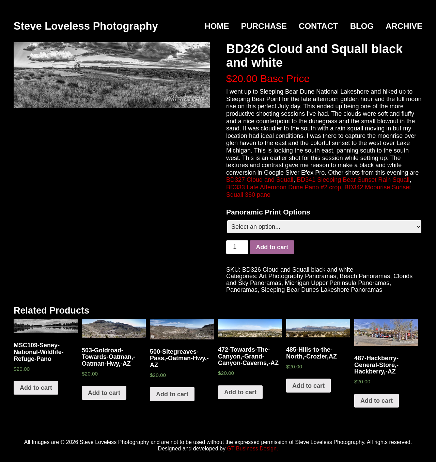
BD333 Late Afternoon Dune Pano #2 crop (283, 187)
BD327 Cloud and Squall (259, 179)
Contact (318, 26)
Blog (362, 26)
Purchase (264, 26)
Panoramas (242, 289)
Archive (404, 26)
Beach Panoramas (365, 276)
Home (216, 26)
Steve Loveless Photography (86, 26)
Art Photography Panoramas (297, 276)
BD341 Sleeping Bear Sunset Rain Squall (353, 179)
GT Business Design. (252, 448)
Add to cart (272, 247)
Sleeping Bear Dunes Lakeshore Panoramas (321, 289)
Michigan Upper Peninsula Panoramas (337, 283)
